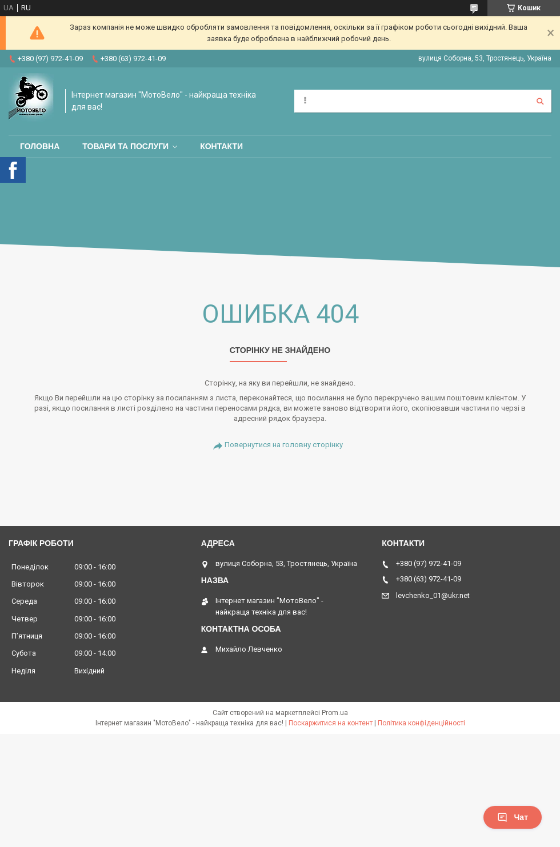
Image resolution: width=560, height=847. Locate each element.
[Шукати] (540, 101)
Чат (512, 817)
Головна (39, 146)
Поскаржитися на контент (331, 723)
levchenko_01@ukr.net (433, 595)
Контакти (221, 146)
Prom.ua (335, 713)
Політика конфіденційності (421, 723)
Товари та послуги (125, 146)
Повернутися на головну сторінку (284, 444)
